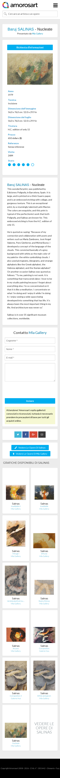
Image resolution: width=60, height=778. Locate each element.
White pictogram (44, 696)
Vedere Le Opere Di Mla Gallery (30, 453)
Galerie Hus (44, 651)
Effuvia (44, 553)
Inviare (30, 400)
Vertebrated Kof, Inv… (15, 601)
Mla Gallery (37, 33)
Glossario (51, 768)
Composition (44, 648)
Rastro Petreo (44, 601)
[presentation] (29, 390)
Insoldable (44, 506)
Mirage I (15, 553)
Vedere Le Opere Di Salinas (30, 447)
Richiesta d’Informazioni (30, 47)
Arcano (16, 648)
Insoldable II (15, 506)
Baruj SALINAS (21, 29)
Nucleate (16, 743)
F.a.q (57, 768)
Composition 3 (16, 696)
